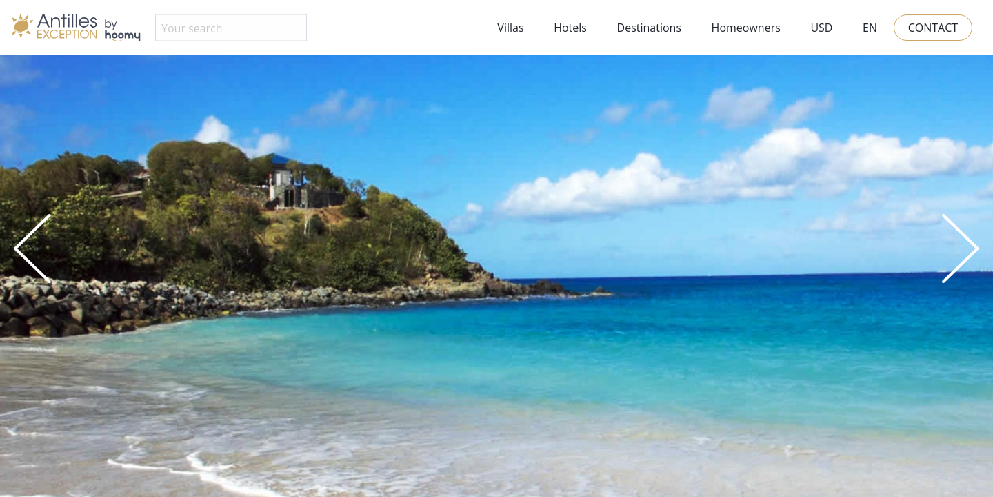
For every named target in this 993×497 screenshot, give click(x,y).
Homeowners (746, 27)
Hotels (570, 27)
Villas (510, 27)
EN (870, 27)
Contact (933, 27)
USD (821, 27)
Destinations (649, 27)
